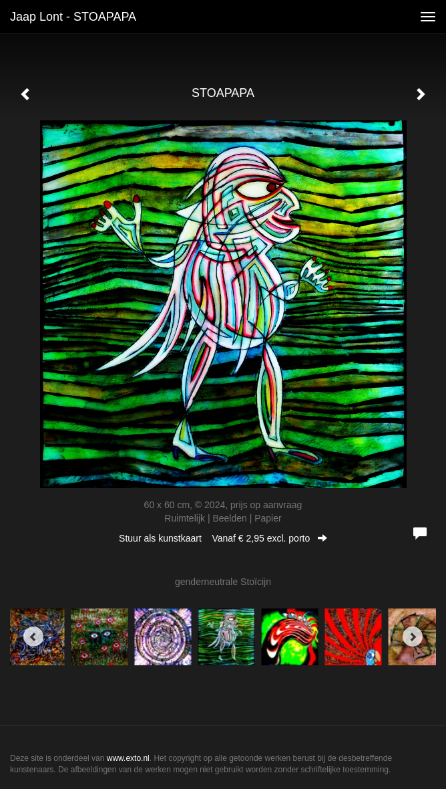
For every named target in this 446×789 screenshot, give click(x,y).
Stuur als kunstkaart (223, 538)
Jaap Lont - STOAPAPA (73, 16)
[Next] (413, 637)
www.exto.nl (128, 758)
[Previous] (33, 637)
